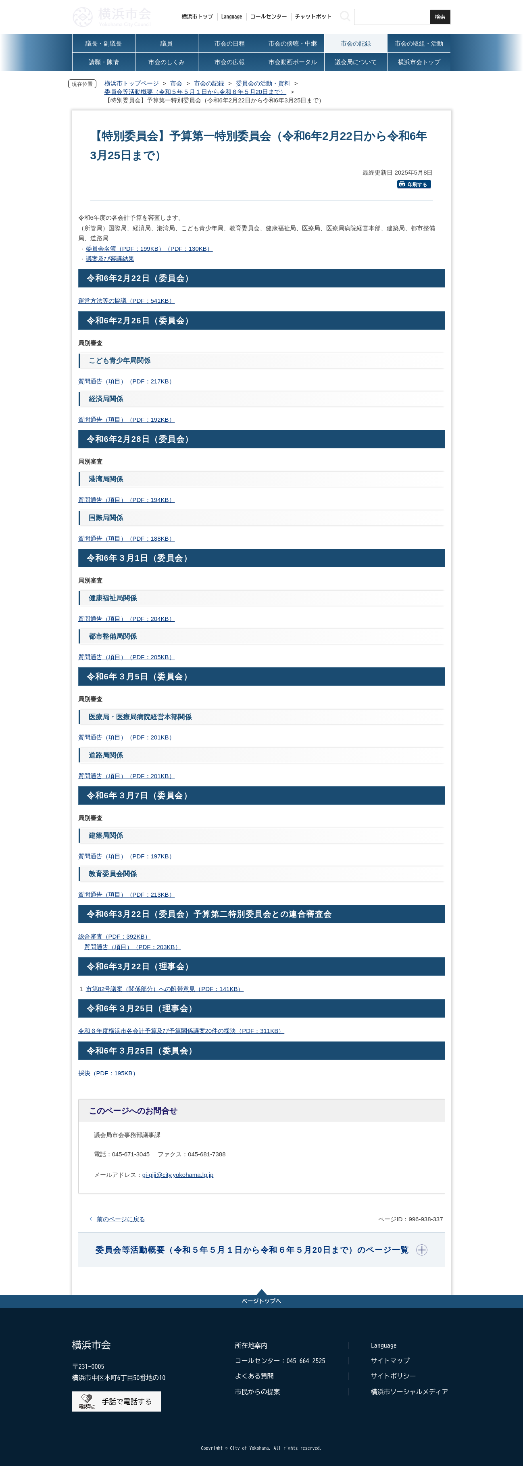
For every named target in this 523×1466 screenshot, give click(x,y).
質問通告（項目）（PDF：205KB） (126, 657)
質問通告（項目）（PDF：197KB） (126, 856)
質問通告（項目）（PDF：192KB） (126, 419)
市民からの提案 (257, 1392)
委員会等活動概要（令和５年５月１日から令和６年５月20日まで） (195, 91)
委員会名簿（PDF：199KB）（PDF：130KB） (149, 248)
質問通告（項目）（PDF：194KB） (126, 499)
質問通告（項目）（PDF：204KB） (126, 618)
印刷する (413, 184)
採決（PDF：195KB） (108, 1073)
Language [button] (231, 16)
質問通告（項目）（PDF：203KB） (132, 946)
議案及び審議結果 (110, 258)
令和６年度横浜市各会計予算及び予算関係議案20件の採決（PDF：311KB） (181, 1030)
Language (384, 1345)
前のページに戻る (121, 1219)
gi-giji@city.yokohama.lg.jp (178, 1174)
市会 (176, 83)
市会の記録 (209, 83)
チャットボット (313, 16)
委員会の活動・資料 (263, 83)
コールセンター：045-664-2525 (280, 1361)
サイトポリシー (393, 1376)
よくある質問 (254, 1376)
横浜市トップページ (131, 83)
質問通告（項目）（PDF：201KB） (126, 737)
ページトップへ (261, 1301)
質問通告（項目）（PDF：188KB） (126, 538)
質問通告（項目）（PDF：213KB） (126, 894)
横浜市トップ (197, 16)
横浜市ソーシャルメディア (409, 1392)
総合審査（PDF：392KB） (114, 936)
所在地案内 (251, 1345)
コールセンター (268, 16)
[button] (261, 1250)
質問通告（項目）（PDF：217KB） (126, 381)
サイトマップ (390, 1361)
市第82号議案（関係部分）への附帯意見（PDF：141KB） (165, 988)
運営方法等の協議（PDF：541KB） (126, 300)
